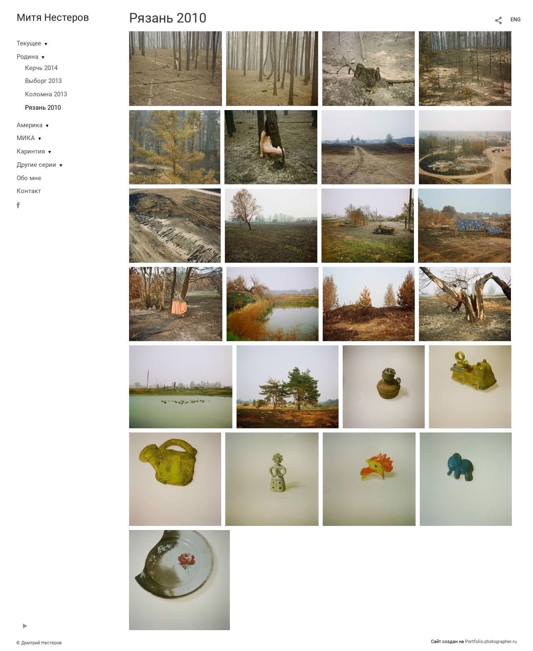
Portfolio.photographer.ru (491, 641)
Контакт (29, 191)
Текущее (29, 43)
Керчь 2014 (41, 68)
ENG (516, 20)
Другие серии (36, 164)
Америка (29, 125)
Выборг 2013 (43, 81)
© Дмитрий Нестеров (39, 643)
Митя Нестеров (53, 17)
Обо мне (29, 178)
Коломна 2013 (46, 94)
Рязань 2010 (43, 107)
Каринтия (31, 151)
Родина (27, 56)
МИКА (26, 138)
